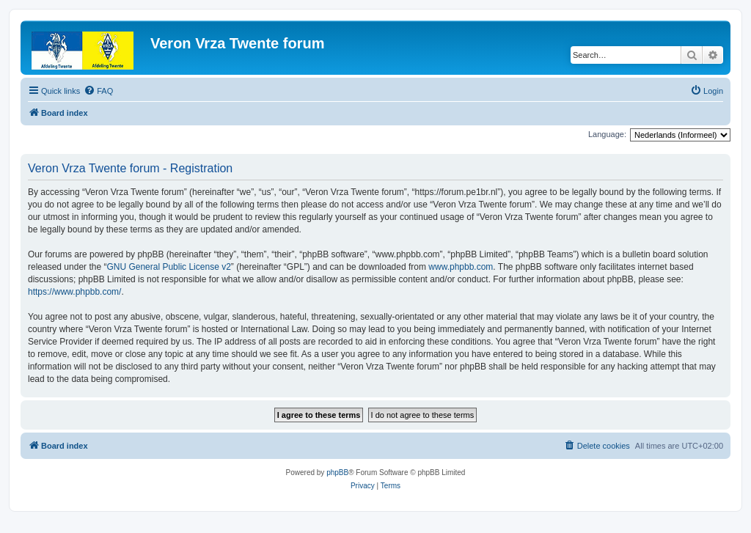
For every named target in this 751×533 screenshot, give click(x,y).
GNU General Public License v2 (168, 267)
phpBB (337, 472)
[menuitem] (98, 91)
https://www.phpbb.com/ (74, 292)
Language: (607, 134)
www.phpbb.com (460, 267)
